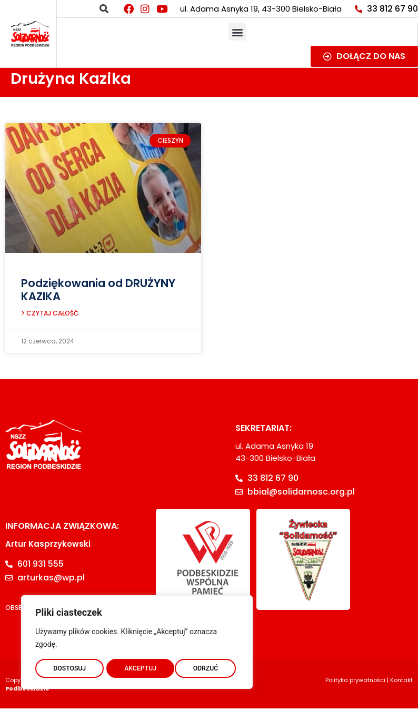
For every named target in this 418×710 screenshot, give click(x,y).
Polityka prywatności (355, 681)
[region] (137, 640)
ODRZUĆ (137, 666)
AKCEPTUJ (204, 666)
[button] (104, 8)
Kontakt (401, 681)
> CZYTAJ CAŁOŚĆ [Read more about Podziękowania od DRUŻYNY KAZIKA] (49, 314)
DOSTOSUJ (69, 666)
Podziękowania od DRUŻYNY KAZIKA (98, 289)
